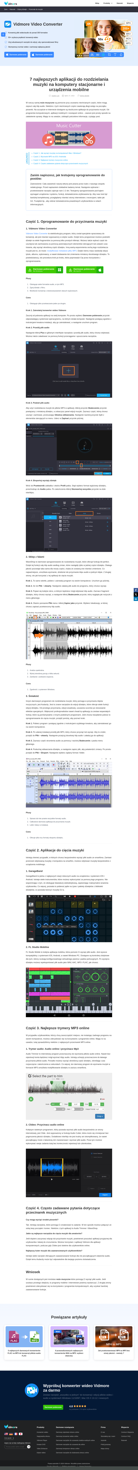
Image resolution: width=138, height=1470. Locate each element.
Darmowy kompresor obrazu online (67, 1448)
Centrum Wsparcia (127, 1432)
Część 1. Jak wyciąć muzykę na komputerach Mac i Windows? (57, 153)
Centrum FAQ (125, 1436)
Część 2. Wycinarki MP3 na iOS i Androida (49, 157)
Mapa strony (105, 1448)
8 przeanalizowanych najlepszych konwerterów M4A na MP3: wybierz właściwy (69, 1353)
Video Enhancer (42, 1448)
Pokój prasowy (106, 1444)
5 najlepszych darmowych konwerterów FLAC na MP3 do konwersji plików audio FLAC (24, 1353)
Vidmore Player (42, 1440)
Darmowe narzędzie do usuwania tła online (70, 1444)
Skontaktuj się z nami (108, 1436)
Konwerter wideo (42, 1432)
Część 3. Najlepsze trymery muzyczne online (50, 160)
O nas (103, 1432)
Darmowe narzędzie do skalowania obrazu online (72, 1453)
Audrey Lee (54, 96)
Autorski (103, 1440)
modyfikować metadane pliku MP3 (62, 251)
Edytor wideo (41, 1453)
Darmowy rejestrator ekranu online (67, 1432)
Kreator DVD (41, 1444)
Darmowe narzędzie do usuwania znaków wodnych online (75, 1440)
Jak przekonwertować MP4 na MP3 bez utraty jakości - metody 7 (114, 1352)
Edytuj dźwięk (22, 9)
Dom (6, 9)
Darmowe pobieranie (16, 54)
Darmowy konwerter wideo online (67, 1436)
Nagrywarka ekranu (43, 1436)
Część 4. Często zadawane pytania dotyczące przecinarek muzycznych (60, 163)
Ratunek (120, 3)
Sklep (97, 3)
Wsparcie (130, 3)
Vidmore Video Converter (37, 24)
